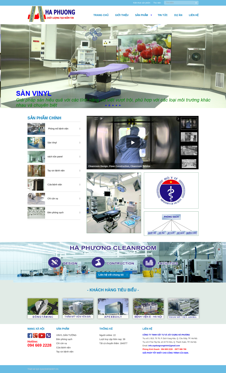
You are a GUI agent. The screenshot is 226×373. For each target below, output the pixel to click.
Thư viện (157, 3)
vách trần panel (54, 156)
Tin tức (163, 15)
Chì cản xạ (52, 198)
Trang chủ (100, 15)
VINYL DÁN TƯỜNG (66, 335)
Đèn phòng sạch (55, 212)
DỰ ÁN (178, 15)
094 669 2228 (39, 345)
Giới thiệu (122, 15)
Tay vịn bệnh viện (55, 170)
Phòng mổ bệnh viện (57, 128)
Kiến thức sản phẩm (141, 3)
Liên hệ (194, 15)
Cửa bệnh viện (54, 184)
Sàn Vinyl (51, 142)
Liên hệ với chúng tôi (113, 274)
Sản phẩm (141, 15)
